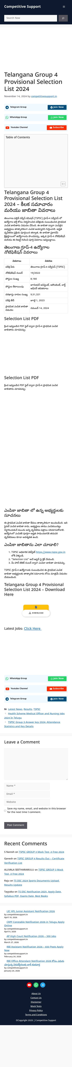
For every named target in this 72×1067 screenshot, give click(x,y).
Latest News (15, 709)
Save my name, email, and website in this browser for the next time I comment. (36, 810)
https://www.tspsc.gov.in (50, 552)
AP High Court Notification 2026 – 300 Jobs (31, 936)
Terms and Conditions (36, 1015)
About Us (36, 993)
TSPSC (36, 709)
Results (28, 709)
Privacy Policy (36, 1010)
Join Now (57, 107)
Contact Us (36, 998)
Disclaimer (36, 1002)
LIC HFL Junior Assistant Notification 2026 (31, 911)
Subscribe (57, 127)
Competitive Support (22, 7)
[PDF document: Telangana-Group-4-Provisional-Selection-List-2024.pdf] (36, 451)
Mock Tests (36, 1006)
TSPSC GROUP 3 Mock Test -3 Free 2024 (41, 852)
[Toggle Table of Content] (61, 184)
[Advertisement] (35, 160)
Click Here (32, 629)
